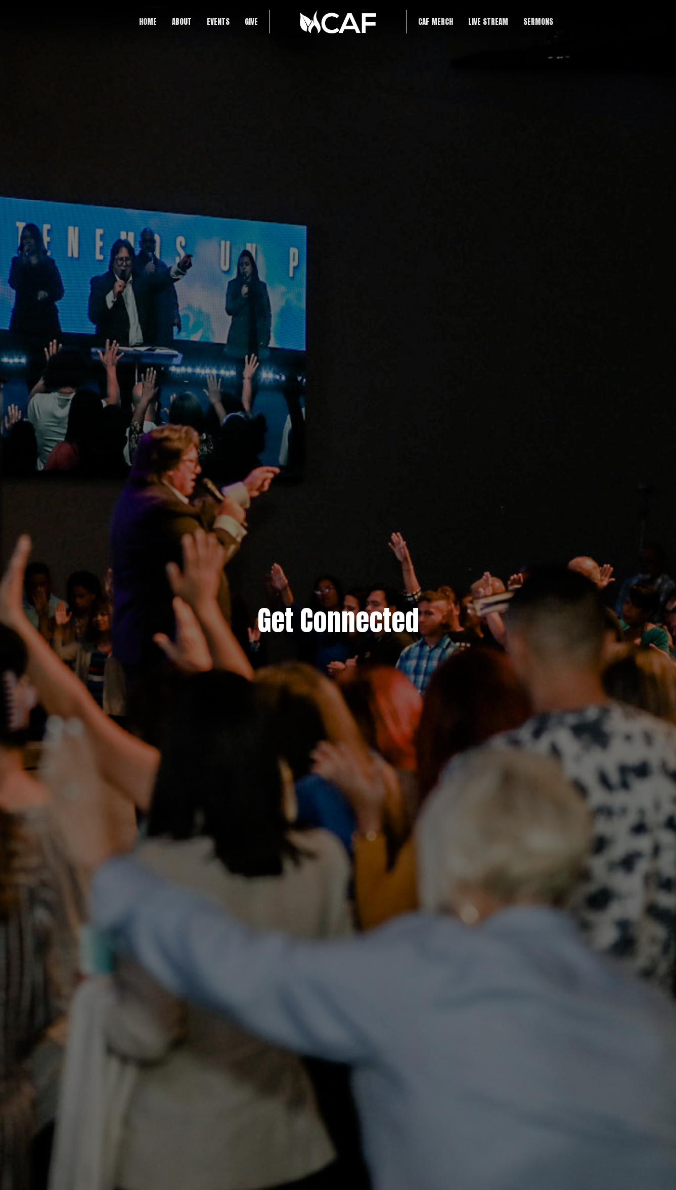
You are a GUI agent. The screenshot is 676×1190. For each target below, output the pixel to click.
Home (148, 21)
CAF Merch (435, 21)
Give (251, 21)
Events (218, 21)
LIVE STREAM (488, 21)
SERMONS (538, 21)
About (182, 21)
